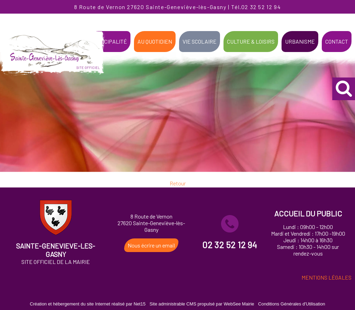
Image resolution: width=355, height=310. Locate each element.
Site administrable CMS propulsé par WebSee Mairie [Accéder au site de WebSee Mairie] (201, 304)
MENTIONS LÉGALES (326, 277)
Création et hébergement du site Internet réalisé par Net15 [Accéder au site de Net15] (87, 304)
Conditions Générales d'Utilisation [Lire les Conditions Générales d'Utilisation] (291, 304)
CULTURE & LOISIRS (251, 41)
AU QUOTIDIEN (154, 41)
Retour (178, 186)
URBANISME (300, 41)
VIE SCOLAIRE (199, 41)
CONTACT (336, 41)
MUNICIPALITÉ (109, 41)
